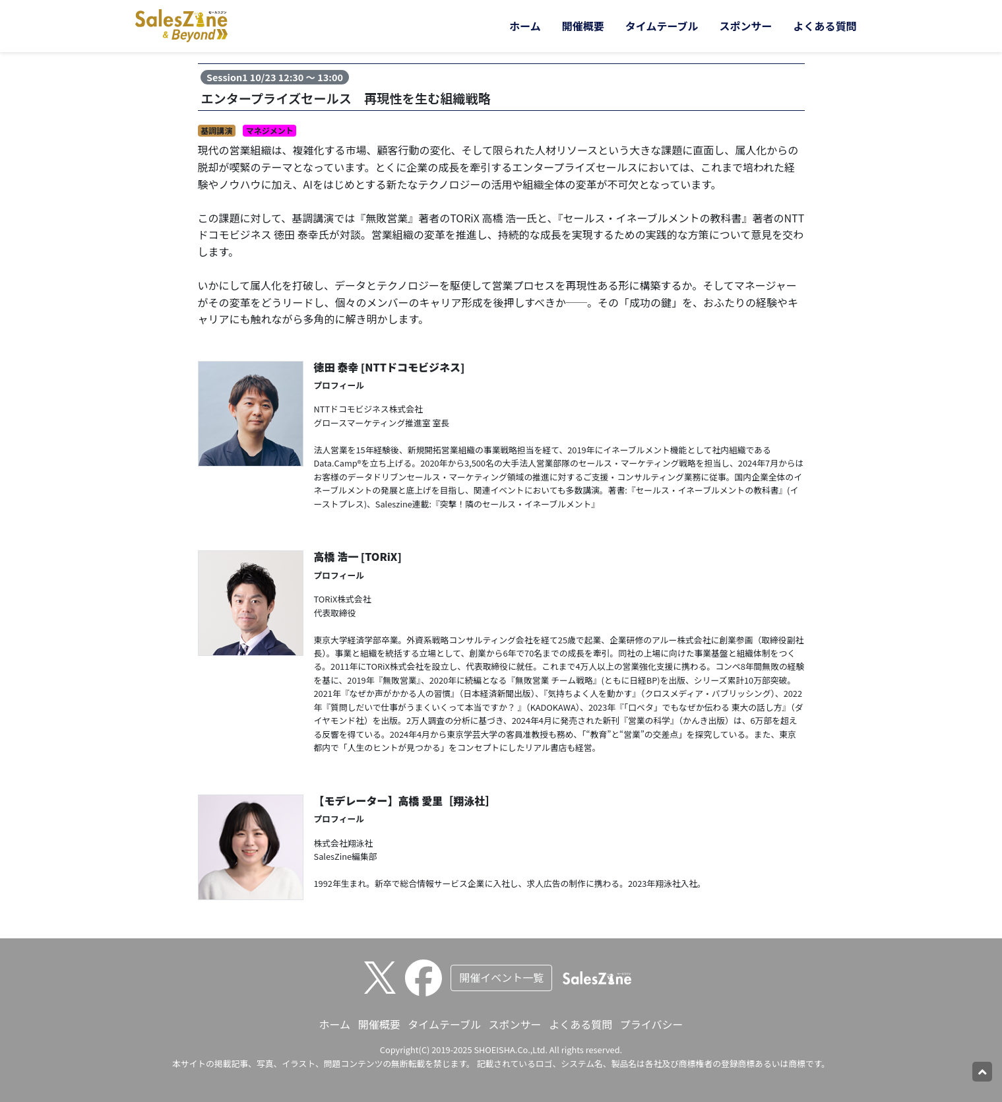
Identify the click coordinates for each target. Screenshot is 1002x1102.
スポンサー (745, 26)
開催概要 (583, 26)
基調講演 (216, 130)
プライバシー (651, 1024)
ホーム (525, 26)
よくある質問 (824, 26)
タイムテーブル (662, 26)
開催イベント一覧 (501, 977)
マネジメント (270, 130)
